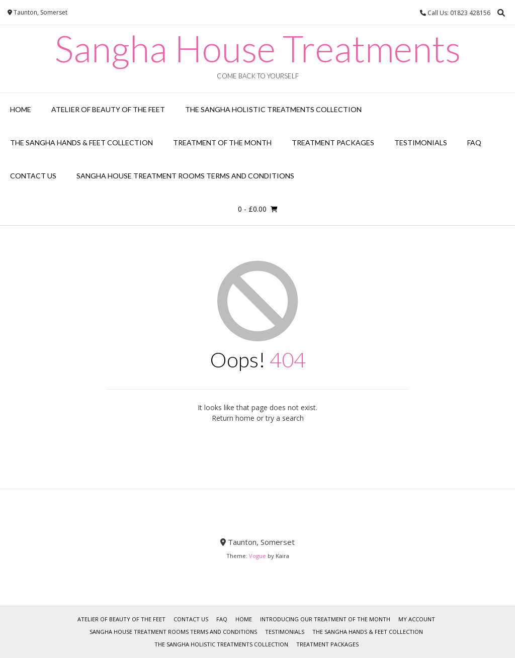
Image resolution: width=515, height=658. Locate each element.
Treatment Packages (333, 142)
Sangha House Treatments (258, 48)
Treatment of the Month (222, 142)
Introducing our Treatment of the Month (325, 619)
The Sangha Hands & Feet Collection (81, 142)
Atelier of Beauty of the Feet (108, 109)
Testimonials (420, 142)
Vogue (257, 555)
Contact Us (33, 175)
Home (20, 109)
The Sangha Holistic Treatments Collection (273, 109)
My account (416, 619)
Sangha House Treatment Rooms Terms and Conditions (185, 175)
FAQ (474, 142)
